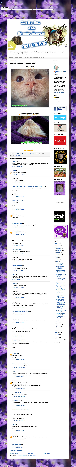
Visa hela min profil (59, 92)
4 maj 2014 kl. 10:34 (18, 196)
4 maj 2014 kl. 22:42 (18, 349)
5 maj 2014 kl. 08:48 (18, 420)
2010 (57, 334)
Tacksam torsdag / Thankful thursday (61, 275)
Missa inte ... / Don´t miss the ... (61, 311)
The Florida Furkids (17, 239)
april (57, 321)
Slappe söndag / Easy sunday (60, 283)
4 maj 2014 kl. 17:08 (18, 279)
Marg (13, 274)
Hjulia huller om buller (18, 200)
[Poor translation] (7, 8)
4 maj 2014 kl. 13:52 (18, 226)
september (59, 254)
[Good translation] (3, 8)
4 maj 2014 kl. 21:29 (18, 322)
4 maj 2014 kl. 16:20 (18, 261)
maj (57, 261)
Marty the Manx (16, 444)
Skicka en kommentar (16, 450)
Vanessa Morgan (16, 231)
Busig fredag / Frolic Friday (60, 264)
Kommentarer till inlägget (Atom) (27, 455)
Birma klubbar (18, 57)
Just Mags (15, 435)
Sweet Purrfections (17, 392)
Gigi (13, 371)
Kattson (14, 283)
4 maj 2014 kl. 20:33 (18, 307)
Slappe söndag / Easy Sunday (60, 314)
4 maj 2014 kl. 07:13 (18, 166)
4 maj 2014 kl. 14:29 (18, 245)
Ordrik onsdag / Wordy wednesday (60, 307)
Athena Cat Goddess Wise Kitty (20, 409)
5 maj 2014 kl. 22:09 (18, 439)
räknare (56, 99)
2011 (56, 332)
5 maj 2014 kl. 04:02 (18, 405)
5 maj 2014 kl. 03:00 (18, 388)
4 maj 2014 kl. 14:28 (18, 234)
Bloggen (11, 57)
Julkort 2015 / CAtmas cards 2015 (34, 57)
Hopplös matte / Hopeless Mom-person (60, 279)
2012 (57, 330)
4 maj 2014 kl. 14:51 (17, 253)
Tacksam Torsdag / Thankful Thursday (61, 287)
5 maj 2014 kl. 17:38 (18, 430)
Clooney (14, 319)
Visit (60, 208)
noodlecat (15, 353)
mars (57, 323)
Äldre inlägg (47, 453)
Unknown (14, 381)
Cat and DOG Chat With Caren (20, 311)
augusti (58, 256)
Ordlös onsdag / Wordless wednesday (60, 267)
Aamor (14, 424)
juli (57, 257)
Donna (14, 170)
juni (57, 259)
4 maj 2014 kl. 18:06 (18, 287)
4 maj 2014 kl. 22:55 (18, 359)
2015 (57, 245)
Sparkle (14, 161)
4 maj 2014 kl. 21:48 (18, 335)
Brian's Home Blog (17, 223)
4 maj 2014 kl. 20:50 (18, 314)
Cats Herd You (16, 400)
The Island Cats (16, 249)
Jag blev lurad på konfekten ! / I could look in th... (61, 303)
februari (58, 324)
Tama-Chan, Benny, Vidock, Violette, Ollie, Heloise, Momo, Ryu (28, 186)
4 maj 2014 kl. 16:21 (17, 270)
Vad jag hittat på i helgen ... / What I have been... (61, 271)
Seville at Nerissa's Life (18, 340)
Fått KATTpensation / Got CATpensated (61, 295)
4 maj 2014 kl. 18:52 (18, 297)
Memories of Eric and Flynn (19, 363)
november (59, 250)
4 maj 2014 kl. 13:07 (18, 219)
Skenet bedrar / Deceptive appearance (60, 317)
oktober (58, 252)
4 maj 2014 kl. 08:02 (18, 174)
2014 (57, 247)
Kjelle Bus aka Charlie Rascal (60, 72)
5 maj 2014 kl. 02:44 (18, 376)
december (59, 248)
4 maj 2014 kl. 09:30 (18, 182)
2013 (57, 329)
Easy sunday (17, 155)
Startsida (30, 453)
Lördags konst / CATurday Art (60, 300)
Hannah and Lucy (17, 265)
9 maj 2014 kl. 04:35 (18, 447)
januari (58, 326)
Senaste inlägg (14, 453)
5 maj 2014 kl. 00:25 (18, 367)
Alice (13, 214)
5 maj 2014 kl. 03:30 (18, 396)
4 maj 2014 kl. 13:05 (18, 209)
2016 (57, 243)
